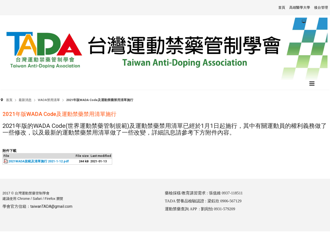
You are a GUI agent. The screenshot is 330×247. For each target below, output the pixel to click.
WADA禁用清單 (49, 100)
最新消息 (25, 100)
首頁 (9, 100)
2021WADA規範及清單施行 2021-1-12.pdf (38, 161)
